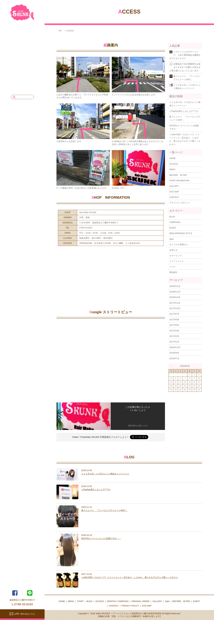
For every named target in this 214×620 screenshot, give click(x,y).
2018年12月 (174, 286)
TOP (60, 31)
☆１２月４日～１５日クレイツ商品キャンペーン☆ (186, 86)
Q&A (32, 60)
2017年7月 (174, 314)
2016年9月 (174, 353)
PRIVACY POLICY (25, 91)
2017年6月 (174, 319)
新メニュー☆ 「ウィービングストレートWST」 (186, 78)
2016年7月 (174, 358)
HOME (31, 29)
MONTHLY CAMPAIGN (23, 65)
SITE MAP (174, 192)
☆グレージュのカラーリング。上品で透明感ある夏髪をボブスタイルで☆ (184, 55)
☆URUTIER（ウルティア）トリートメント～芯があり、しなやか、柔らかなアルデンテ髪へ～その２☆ (184, 139)
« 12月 (172, 366)
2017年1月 (174, 341)
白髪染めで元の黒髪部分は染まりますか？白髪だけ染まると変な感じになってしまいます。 (184, 67)
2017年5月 (174, 325)
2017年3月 (174, 330)
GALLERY (29, 50)
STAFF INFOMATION (179, 180)
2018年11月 (174, 292)
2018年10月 (174, 297)
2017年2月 (174, 336)
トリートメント (176, 261)
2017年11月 (174, 303)
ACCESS (30, 55)
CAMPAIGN (174, 222)
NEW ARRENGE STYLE (180, 233)
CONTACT (29, 86)
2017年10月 (174, 308)
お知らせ (173, 250)
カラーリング (175, 255)
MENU (31, 34)
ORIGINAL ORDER (25, 71)
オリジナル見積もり (178, 244)
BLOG (31, 45)
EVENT (30, 81)
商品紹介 (173, 272)
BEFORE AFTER (25, 76)
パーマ (172, 267)
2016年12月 (174, 347)
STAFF (31, 39)
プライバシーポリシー (179, 203)
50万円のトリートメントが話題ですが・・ (184, 127)
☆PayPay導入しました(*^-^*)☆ (184, 111)
